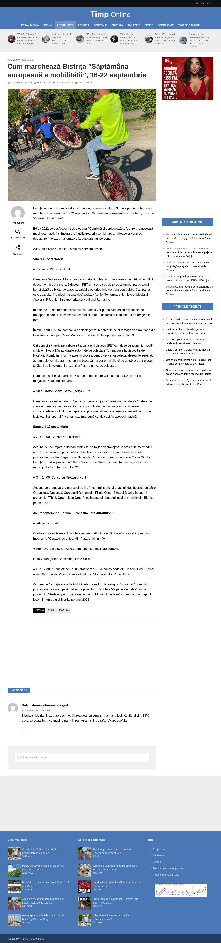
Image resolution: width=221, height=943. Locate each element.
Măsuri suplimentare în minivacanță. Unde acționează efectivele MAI (96, 39)
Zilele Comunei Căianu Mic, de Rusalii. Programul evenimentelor (129, 39)
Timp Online (43, 82)
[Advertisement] (94, 650)
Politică (83, 25)
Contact (157, 861)
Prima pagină (30, 25)
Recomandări (27, 59)
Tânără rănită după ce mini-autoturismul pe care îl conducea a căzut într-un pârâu (28, 39)
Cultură (117, 25)
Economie (100, 25)
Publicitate (159, 855)
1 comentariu (18, 237)
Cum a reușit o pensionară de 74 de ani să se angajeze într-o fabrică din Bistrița (199, 40)
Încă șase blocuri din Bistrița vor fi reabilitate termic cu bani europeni (62, 39)
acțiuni (51, 610)
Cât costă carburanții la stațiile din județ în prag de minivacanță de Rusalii (165, 39)
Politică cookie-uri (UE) (166, 874)
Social (47, 25)
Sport (149, 25)
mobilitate (64, 610)
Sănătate (133, 25)
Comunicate (165, 25)
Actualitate (65, 25)
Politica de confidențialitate (168, 868)
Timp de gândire (189, 25)
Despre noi (159, 849)
